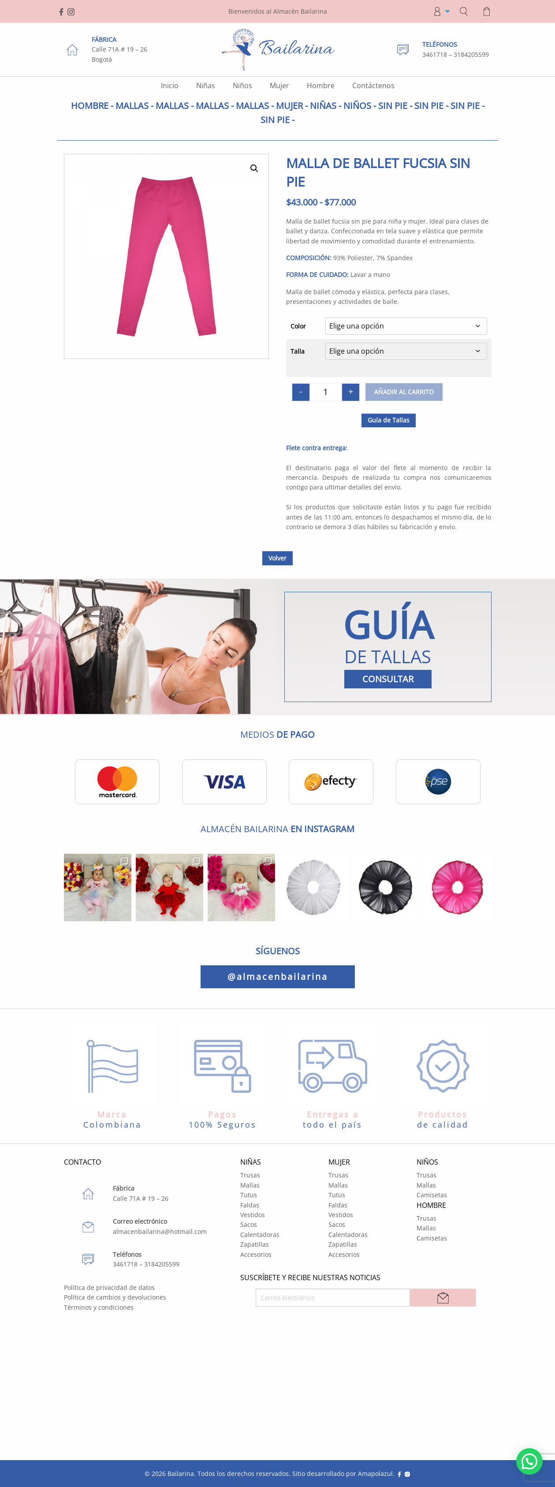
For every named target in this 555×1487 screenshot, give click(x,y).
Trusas (250, 1175)
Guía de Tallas (389, 420)
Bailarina (181, 1473)
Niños (242, 85)
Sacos (248, 1224)
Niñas (205, 85)
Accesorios (256, 1254)
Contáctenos (373, 85)
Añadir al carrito (404, 392)
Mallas (250, 1185)
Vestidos (252, 1215)
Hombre (321, 85)
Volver (277, 558)
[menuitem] (439, 11)
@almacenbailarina (277, 977)
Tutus (248, 1195)
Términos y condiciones (99, 1307)
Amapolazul (375, 1473)
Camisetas (432, 1195)
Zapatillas (254, 1244)
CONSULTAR (387, 679)
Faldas (249, 1205)
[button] (254, 168)
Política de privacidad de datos (109, 1287)
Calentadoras (259, 1234)
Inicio (170, 85)
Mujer (279, 85)
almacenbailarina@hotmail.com (160, 1231)
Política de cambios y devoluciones (115, 1297)
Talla (298, 351)
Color (298, 326)
